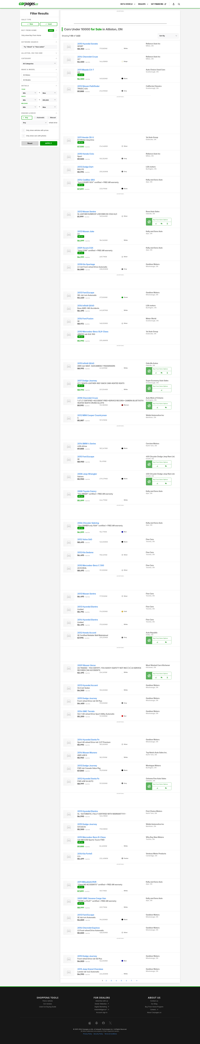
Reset (29, 143)
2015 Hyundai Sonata (87, 44)
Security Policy (98, 1034)
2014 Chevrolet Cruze (87, 57)
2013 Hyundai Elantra (87, 607)
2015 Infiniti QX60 (85, 363)
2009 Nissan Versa (86, 665)
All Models (39, 79)
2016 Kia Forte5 (84, 853)
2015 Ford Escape (85, 456)
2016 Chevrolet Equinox (88, 928)
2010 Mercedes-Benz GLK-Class (92, 331)
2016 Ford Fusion (85, 318)
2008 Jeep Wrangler (87, 474)
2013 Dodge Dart (85, 167)
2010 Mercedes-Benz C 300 (90, 565)
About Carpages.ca (154, 1012)
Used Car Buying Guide (47, 1007)
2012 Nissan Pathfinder (88, 86)
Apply (48, 143)
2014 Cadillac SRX (86, 180)
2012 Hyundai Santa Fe (88, 778)
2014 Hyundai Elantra (87, 620)
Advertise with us (102, 1001)
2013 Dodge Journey (87, 765)
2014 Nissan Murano (87, 752)
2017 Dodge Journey (87, 380)
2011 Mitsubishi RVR (86, 882)
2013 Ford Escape (85, 292)
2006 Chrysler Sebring (88, 523)
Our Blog (154, 1004)
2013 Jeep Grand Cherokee (90, 969)
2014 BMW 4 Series (86, 443)
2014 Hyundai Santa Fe (88, 739)
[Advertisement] (120, 18)
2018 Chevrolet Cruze (87, 398)
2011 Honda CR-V (85, 137)
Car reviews (47, 1004)
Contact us (154, 1001)
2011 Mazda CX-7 (85, 70)
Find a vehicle (48, 1001)
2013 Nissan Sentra (86, 211)
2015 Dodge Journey (87, 698)
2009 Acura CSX (85, 248)
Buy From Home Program (154, 1007)
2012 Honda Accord (86, 633)
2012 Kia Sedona (85, 552)
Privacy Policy (87, 1034)
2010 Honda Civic (85, 154)
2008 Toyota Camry (87, 491)
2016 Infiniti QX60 (85, 305)
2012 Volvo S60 (84, 539)
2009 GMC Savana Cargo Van (91, 898)
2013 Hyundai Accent (87, 685)
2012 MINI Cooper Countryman (92, 415)
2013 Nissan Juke (85, 231)
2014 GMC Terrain (86, 711)
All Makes (39, 75)
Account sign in (101, 1012)
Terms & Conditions (110, 1034)
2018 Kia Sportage (86, 264)
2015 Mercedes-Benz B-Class (91, 837)
